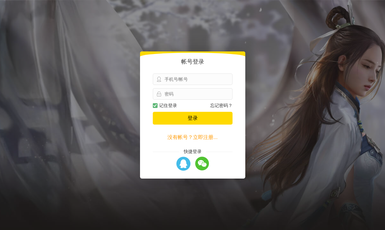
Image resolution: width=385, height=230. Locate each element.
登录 (193, 118)
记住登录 (165, 105)
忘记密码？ (221, 105)
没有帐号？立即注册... (192, 137)
